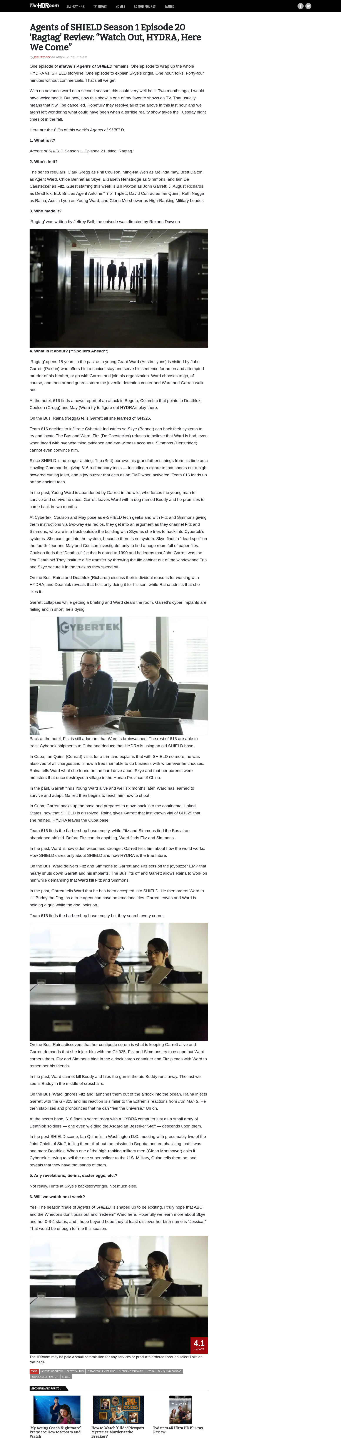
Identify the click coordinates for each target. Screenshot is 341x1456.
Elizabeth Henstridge (101, 1371)
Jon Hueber (42, 57)
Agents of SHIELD (52, 1371)
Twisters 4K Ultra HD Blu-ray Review (178, 1430)
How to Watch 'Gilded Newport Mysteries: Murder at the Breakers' (117, 1432)
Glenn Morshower (131, 1371)
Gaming (169, 6)
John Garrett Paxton (45, 1376)
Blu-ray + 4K (76, 6)
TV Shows (100, 6)
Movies (120, 6)
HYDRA (150, 1371)
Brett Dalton (75, 1371)
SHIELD (66, 1376)
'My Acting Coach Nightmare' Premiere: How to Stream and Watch (55, 1432)
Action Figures (145, 6)
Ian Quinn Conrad (170, 1371)
